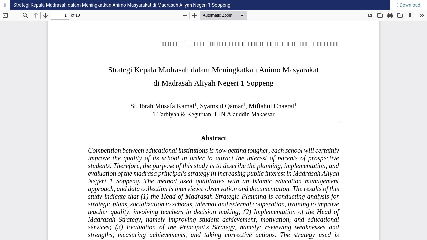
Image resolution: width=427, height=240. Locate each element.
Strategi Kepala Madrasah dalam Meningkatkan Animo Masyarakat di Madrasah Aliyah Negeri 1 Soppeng (121, 5)
